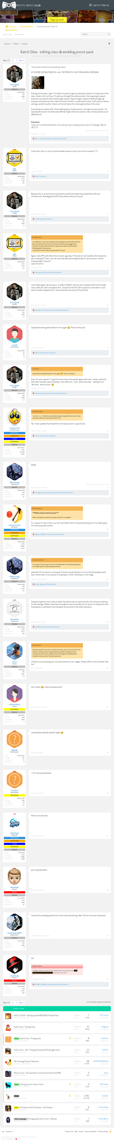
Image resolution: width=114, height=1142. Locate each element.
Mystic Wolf (17, 1087)
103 (23, 943)
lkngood (105, 1027)
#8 (108, 431)
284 (23, 672)
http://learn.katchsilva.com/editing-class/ (48, 67)
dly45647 (38, 984)
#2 (108, 171)
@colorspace (92, 258)
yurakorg (34, 979)
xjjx (32, 171)
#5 (108, 305)
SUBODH (43, 534)
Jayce (15, 1075)
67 (24, 497)
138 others (63, 493)
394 (23, 800)
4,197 (23, 450)
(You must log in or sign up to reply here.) (99, 1002)
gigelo (16, 1110)
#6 (108, 348)
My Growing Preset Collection (26, 1061)
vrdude (37, 219)
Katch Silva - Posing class (30, 1038)
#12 (107, 622)
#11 (107, 579)
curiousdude (103, 1107)
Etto (32, 668)
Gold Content (26, 26)
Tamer (49, 584)
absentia (51, 627)
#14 (107, 707)
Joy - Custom (7, 1132)
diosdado (34, 890)
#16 (107, 793)
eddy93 (44, 984)
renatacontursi (39, 393)
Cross (48, 534)
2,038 (23, 859)
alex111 (37, 176)
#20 (107, 979)
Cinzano (33, 793)
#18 (107, 890)
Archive (47, 56)
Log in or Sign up (99, 5)
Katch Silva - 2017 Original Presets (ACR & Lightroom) (37, 1050)
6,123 (23, 548)
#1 (108, 134)
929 (23, 717)
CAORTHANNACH (101, 1061)
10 (24, 676)
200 (23, 993)
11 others (56, 534)
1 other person (58, 310)
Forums (12, 26)
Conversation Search (47, 26)
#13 (107, 668)
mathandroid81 (36, 936)
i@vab (33, 753)
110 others (57, 139)
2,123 (23, 855)
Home (81, 1132)
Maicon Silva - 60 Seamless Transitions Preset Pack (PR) (37, 1073)
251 (23, 758)
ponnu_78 (46, 493)
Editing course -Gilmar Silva (31, 1084)
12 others (60, 984)
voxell (33, 348)
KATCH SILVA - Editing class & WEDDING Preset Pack (36, 1015)
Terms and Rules (90, 1132)
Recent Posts (19, 34)
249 (23, 492)
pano (36, 310)
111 (23, 183)
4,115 (23, 900)
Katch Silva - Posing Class (24, 1027)
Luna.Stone (41, 139)
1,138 (23, 629)
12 (24, 99)
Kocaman (34, 622)
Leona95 (37, 627)
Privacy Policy (103, 1132)
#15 (107, 753)
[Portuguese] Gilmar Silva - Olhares (42, 1119)
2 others (59, 393)
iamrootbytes (53, 493)
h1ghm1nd (34, 431)
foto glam (65, 56)
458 (23, 633)
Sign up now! (57, 19)
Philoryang (34, 487)
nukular (105, 1096)
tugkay (42, 584)
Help (76, 1132)
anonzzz (43, 627)
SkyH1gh (34, 836)
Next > (21, 61)
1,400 (23, 544)
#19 (107, 936)
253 (23, 94)
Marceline (104, 1084)
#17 (107, 836)
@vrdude (35, 384)
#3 (108, 214)
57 (24, 905)
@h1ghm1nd (98, 382)
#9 (108, 487)
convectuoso (35, 529)
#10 (107, 529)
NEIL (36, 139)
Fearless (104, 1038)
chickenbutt (35, 707)
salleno (16, 1052)
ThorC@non (38, 493)
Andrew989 (17, 1018)
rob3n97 (48, 139)
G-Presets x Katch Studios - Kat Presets (36, 1107)
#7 (108, 388)
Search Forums (7, 34)
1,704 (23, 179)
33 (24, 353)
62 (24, 805)
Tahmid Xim (52, 272)
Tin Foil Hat (17, 1029)
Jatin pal (37, 272)
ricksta (37, 584)
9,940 (23, 454)
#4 (108, 267)
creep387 (17, 1041)
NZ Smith (104, 1015)
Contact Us (69, 1132)
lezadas (37, 534)
